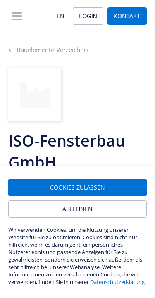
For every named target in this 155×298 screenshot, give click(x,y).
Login (88, 16)
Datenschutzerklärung (117, 282)
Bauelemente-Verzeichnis (48, 50)
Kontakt (127, 16)
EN (60, 16)
